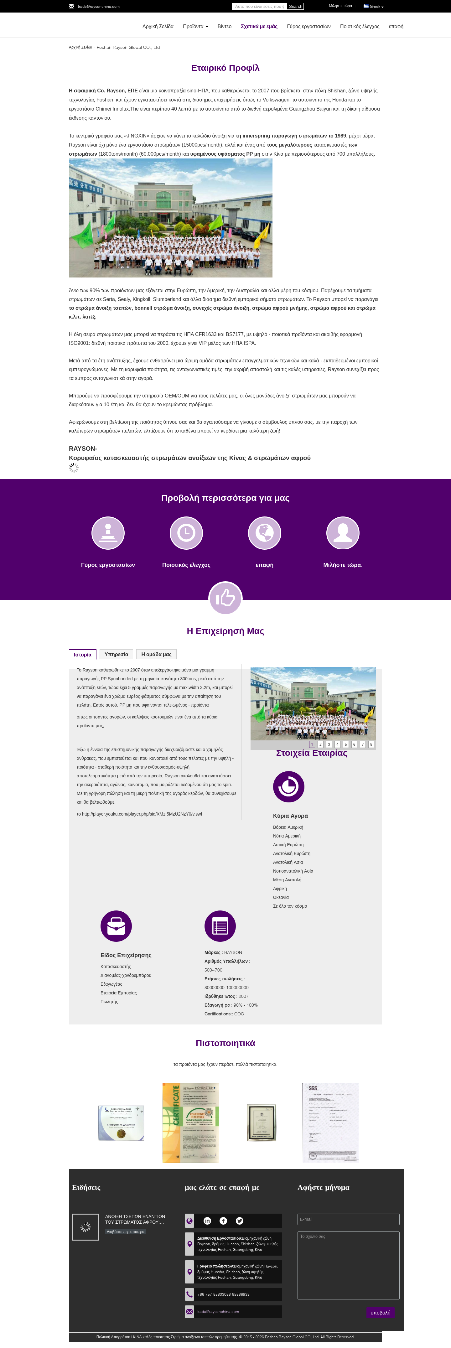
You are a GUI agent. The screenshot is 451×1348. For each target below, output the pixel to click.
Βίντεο (225, 26)
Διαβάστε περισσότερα (125, 1231)
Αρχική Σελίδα (158, 26)
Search (295, 6)
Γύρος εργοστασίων (309, 26)
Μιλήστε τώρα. (343, 565)
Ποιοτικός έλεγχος (360, 26)
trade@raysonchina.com (99, 6)
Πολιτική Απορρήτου (113, 1337)
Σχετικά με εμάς (259, 26)
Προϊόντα (193, 26)
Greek (377, 6)
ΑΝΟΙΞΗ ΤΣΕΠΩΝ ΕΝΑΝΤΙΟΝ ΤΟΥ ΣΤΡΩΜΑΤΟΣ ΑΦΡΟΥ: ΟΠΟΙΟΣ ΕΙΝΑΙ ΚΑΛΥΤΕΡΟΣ (135, 1220)
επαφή (396, 26)
